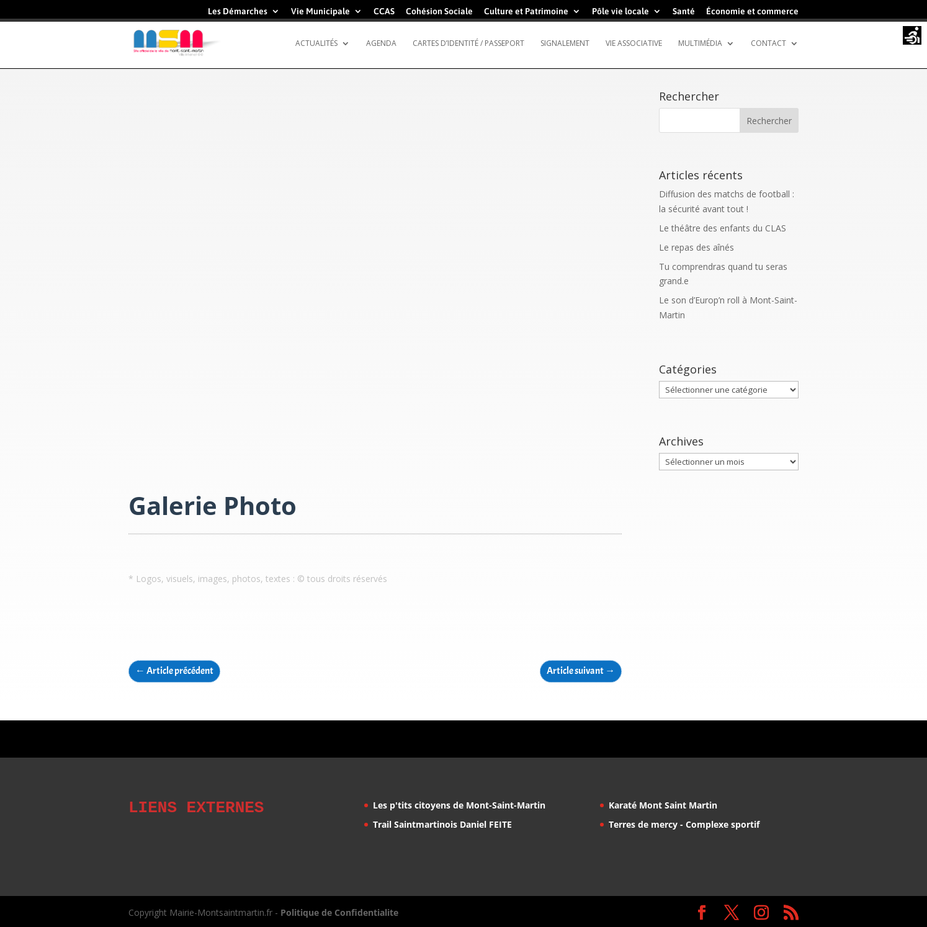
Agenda (381, 43)
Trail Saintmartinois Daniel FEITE (442, 824)
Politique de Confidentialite (339, 910)
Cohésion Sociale (439, 11)
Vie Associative (634, 43)
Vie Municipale (320, 11)
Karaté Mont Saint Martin (663, 805)
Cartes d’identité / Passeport (468, 43)
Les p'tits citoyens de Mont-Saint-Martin (459, 805)
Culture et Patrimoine (526, 11)
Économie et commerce (752, 11)
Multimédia (700, 43)
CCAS (384, 11)
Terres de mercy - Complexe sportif (684, 824)
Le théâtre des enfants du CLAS (722, 228)
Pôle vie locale (620, 11)
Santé (684, 11)
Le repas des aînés (696, 247)
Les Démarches (237, 11)
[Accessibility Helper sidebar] (912, 37)
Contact (768, 43)
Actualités (316, 43)
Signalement (564, 43)
